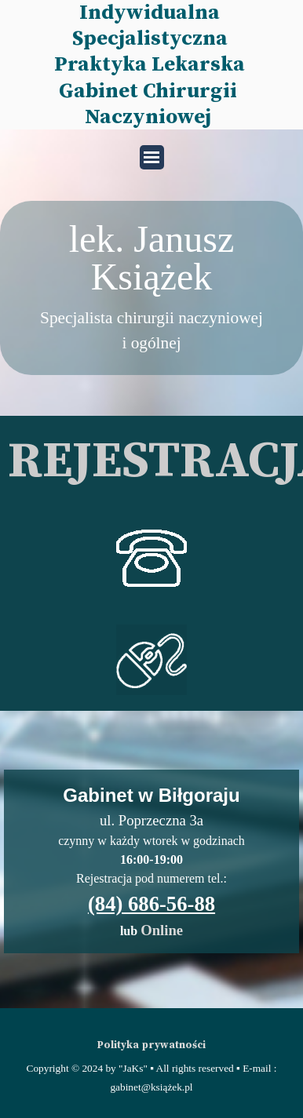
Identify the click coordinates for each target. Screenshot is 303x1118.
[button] (151, 522)
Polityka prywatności (151, 1045)
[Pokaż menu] (152, 157)
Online (162, 930)
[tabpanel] (151, 287)
